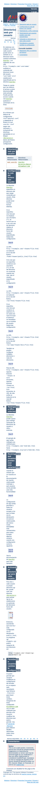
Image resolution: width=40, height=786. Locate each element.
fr (8, 42)
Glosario (35, 4)
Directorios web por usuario (28, 24)
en (13, 40)
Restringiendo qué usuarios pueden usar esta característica (28, 35)
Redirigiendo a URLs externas (29, 31)
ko (14, 42)
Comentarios (23, 55)
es (5, 42)
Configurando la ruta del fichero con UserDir (27, 27)
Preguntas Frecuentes (24, 4)
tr (15, 43)
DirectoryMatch (24, 164)
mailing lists (20, 765)
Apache (5, 24)
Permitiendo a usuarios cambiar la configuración (27, 44)
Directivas (14, 4)
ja (11, 42)
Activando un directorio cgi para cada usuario (28, 40)
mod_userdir (12, 162)
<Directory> (8, 138)
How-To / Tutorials (9, 25)
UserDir (6, 60)
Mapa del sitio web (33, 6)
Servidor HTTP (14, 24)
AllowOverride (24, 166)
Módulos (6, 4)
